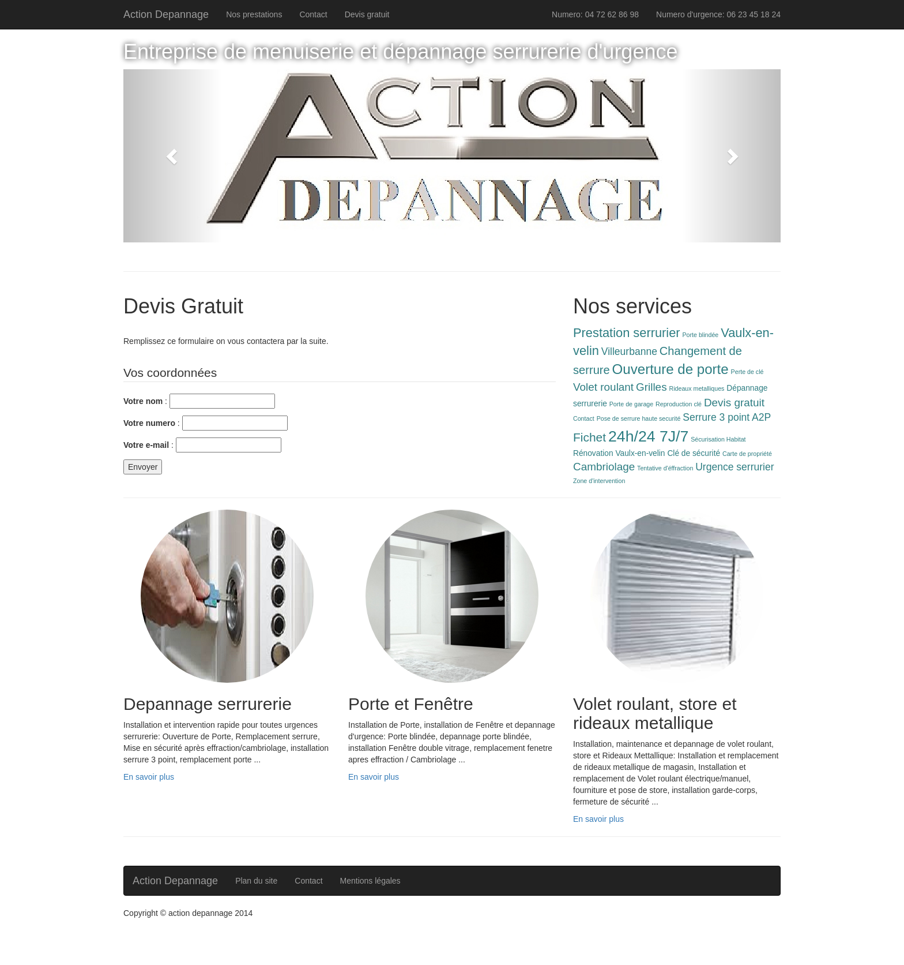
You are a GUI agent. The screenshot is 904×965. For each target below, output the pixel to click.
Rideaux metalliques (696, 388)
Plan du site (256, 880)
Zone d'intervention (599, 480)
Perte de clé (747, 371)
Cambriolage (604, 467)
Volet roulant (603, 387)
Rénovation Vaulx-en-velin (619, 453)
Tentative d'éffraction (665, 468)
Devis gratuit (367, 14)
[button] (172, 155)
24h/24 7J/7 (648, 436)
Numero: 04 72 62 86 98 (595, 14)
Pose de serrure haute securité (639, 418)
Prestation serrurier (626, 333)
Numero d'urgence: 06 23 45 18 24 (718, 14)
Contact (313, 14)
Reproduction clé (679, 404)
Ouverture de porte (670, 369)
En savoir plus (148, 776)
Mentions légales (370, 880)
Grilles (651, 387)
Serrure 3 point (716, 417)
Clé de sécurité (693, 453)
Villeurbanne (629, 351)
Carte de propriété (747, 453)
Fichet (589, 437)
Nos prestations (254, 14)
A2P (761, 417)
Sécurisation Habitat (718, 439)
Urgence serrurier (734, 467)
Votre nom (143, 401)
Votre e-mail (146, 445)
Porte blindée (701, 334)
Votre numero (149, 423)
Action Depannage (166, 14)
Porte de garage (631, 404)
